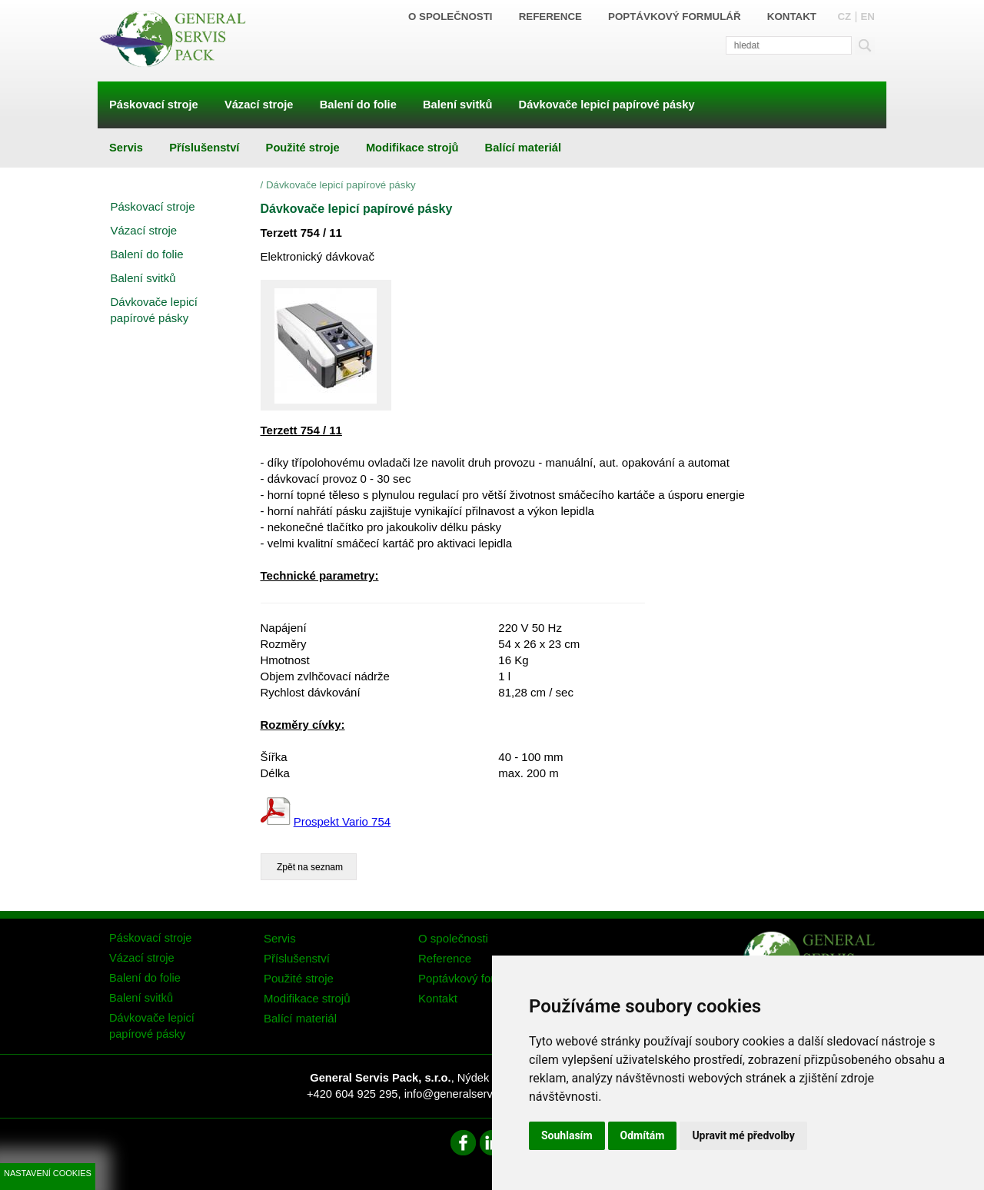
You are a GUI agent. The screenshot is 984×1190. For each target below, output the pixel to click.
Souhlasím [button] (567, 1135)
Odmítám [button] (642, 1135)
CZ (844, 16)
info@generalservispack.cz (471, 1094)
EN (867, 16)
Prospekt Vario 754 (342, 821)
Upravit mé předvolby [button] (743, 1135)
